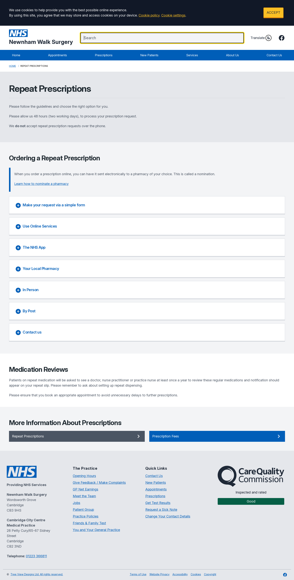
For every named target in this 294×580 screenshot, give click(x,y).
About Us (232, 55)
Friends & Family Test (89, 523)
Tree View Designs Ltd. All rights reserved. (36, 574)
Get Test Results (157, 503)
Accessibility (180, 574)
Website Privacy (159, 574)
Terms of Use (138, 574)
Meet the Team (84, 496)
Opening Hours (84, 476)
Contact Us (274, 55)
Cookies (196, 574)
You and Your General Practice (96, 530)
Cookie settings (173, 15)
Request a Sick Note (161, 510)
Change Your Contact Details (167, 516)
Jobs (76, 503)
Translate (261, 38)
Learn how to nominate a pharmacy (41, 184)
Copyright (210, 574)
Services (192, 55)
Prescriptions (103, 55)
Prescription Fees (217, 436)
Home (16, 55)
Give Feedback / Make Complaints (99, 483)
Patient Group (83, 510)
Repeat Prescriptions (77, 436)
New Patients (149, 55)
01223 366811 (36, 556)
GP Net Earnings (85, 489)
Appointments (57, 55)
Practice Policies (85, 516)
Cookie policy (149, 15)
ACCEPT (273, 12)
